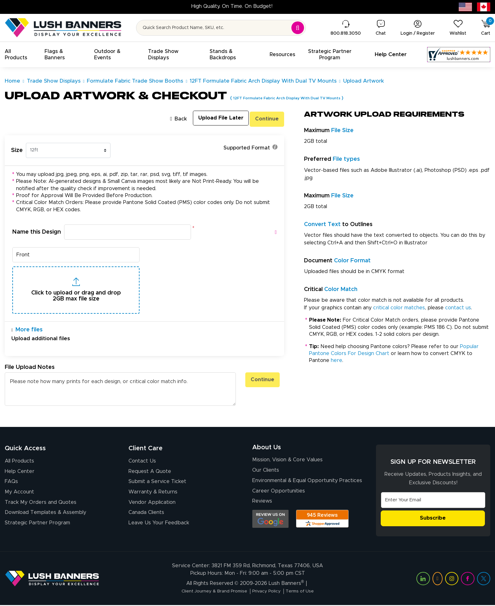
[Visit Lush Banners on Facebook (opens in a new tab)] (467, 579)
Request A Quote (149, 472)
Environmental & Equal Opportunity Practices (307, 484)
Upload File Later (212, 118)
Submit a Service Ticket (157, 483)
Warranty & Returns (152, 494)
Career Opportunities (278, 495)
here (336, 360)
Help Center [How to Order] (19, 472)
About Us (266, 449)
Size (17, 149)
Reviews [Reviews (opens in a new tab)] (262, 506)
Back (165, 118)
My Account (19, 494)
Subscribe (433, 519)
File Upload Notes (30, 367)
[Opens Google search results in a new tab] (270, 524)
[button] (20, 54)
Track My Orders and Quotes (40, 505)
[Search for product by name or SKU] (221, 28)
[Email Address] (433, 500)
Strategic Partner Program (37, 527)
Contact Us (142, 461)
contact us (458, 307)
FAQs (11, 483)
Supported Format (250, 148)
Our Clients (265, 473)
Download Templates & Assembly (45, 516)
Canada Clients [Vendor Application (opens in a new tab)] (146, 516)
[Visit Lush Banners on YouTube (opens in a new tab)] (437, 579)
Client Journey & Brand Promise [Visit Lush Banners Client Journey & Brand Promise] (209, 592)
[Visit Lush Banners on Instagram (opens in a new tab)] (451, 579)
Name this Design (36, 231)
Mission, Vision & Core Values (287, 462)
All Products (19, 461)
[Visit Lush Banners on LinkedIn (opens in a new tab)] (423, 579)
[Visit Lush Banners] (52, 579)
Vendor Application (152, 505)
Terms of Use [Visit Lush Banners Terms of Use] (307, 592)
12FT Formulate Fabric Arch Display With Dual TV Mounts (300, 98)
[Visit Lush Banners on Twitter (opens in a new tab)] (483, 579)
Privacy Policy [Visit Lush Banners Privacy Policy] (269, 592)
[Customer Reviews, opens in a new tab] (458, 54)
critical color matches (399, 307)
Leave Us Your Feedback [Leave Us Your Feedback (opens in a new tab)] (158, 527)
